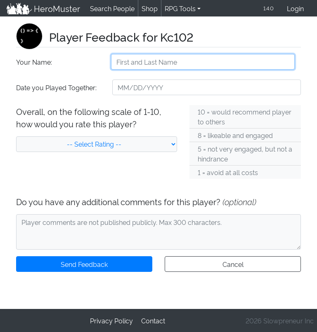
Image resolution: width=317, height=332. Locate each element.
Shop (148, 8)
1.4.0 (268, 8)
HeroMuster (43, 8)
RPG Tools (178, 8)
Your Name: (33, 62)
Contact (153, 320)
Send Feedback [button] (84, 265)
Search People (111, 8)
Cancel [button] (232, 265)
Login (295, 9)
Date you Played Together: (56, 88)
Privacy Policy (112, 320)
